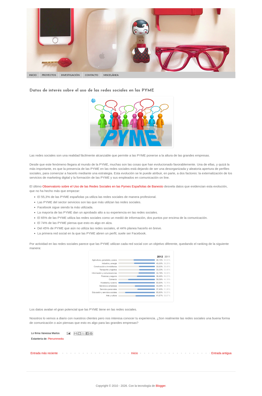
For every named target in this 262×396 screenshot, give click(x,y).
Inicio (134, 353)
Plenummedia (56, 338)
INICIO (33, 74)
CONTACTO (91, 74)
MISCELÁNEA (111, 74)
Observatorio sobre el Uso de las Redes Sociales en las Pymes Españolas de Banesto (102, 186)
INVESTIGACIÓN (70, 74)
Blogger (160, 385)
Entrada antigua (221, 353)
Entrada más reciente (44, 353)
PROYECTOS (49, 74)
